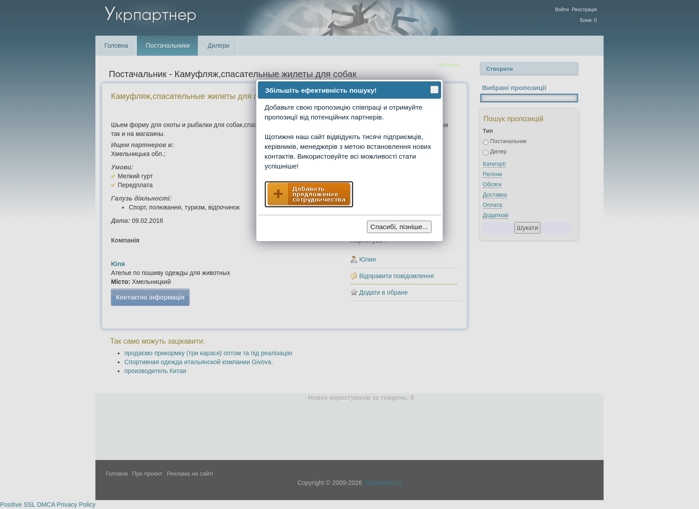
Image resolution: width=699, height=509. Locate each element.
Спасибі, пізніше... (399, 226)
